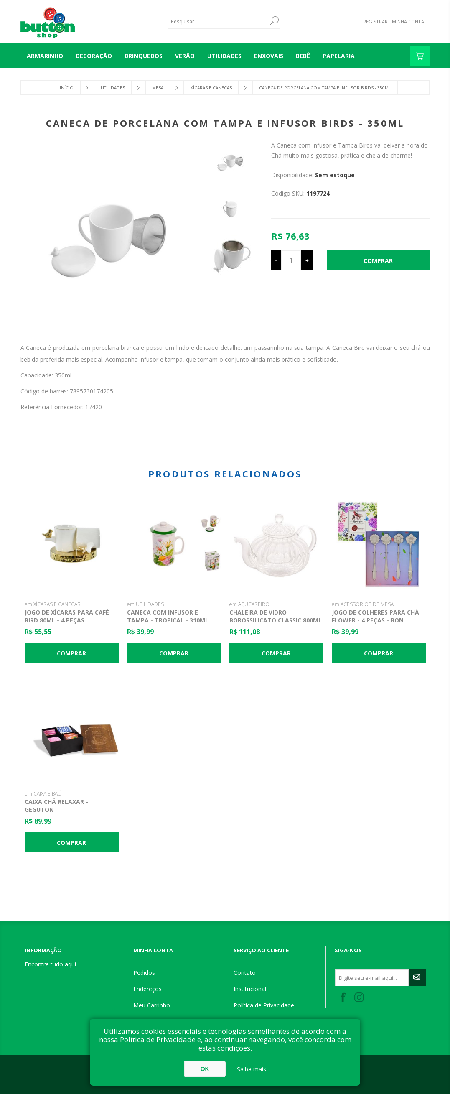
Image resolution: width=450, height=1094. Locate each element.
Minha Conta (408, 21)
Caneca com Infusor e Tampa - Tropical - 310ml (167, 616)
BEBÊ (303, 56)
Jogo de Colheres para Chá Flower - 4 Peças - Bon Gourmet (375, 620)
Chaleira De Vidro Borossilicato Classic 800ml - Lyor (275, 620)
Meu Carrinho (151, 1005)
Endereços (147, 989)
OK (205, 1069)
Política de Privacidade (264, 1005)
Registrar (375, 21)
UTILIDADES (224, 56)
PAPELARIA (339, 56)
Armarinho (45, 56)
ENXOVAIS (268, 56)
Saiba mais (251, 1069)
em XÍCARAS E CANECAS (52, 604)
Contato (245, 973)
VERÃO (185, 56)
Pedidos (144, 973)
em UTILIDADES (145, 604)
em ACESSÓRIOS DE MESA (363, 604)
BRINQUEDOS (144, 56)
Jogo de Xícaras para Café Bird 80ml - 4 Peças (67, 616)
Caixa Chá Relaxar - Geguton (56, 805)
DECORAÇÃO (94, 56)
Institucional (250, 989)
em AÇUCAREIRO (249, 604)
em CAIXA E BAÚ (43, 793)
